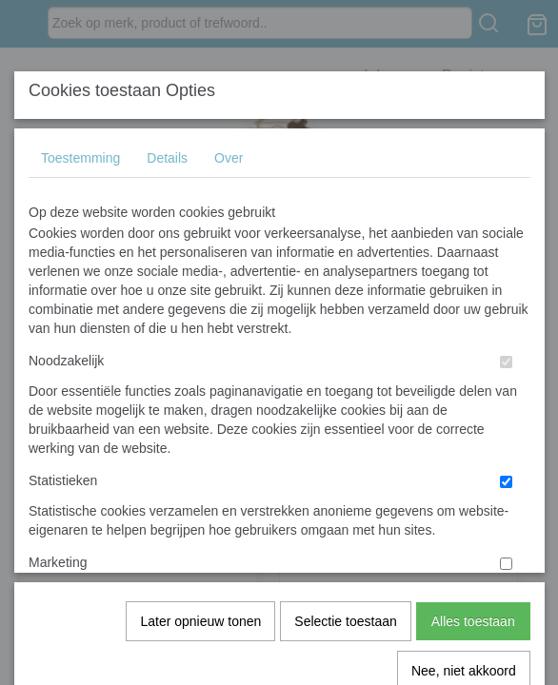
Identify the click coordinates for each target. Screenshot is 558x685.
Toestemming (80, 158)
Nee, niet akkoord (463, 459)
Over (228, 158)
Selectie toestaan (345, 410)
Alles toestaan (473, 410)
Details (167, 158)
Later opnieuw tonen (200, 410)
